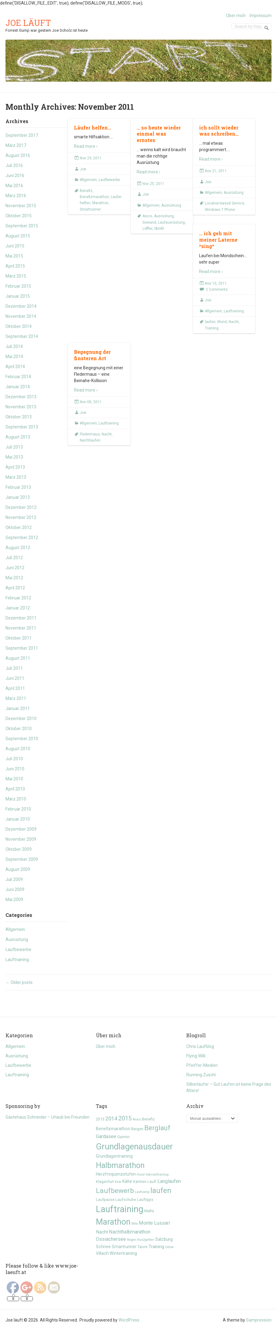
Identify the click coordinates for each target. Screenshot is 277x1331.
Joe (83, 169)
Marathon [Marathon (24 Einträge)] (113, 1222)
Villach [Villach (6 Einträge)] (102, 1253)
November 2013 (20, 406)
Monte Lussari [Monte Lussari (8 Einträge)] (154, 1223)
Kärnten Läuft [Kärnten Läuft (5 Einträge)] (144, 1181)
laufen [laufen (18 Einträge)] (160, 1190)
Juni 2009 (14, 889)
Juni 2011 (14, 678)
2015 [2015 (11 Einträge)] (125, 1118)
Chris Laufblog (200, 1046)
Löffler (147, 228)
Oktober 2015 (18, 215)
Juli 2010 (14, 758)
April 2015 (15, 266)
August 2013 (17, 437)
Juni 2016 (14, 175)
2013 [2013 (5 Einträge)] (100, 1119)
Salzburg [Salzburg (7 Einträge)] (164, 1239)
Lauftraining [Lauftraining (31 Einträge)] (119, 1209)
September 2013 (21, 426)
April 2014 (15, 366)
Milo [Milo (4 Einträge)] (134, 1224)
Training (212, 328)
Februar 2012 (18, 597)
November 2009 (20, 839)
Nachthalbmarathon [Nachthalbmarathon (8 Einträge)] (129, 1232)
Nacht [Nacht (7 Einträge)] (102, 1232)
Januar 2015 (17, 296)
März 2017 (15, 145)
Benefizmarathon (94, 197)
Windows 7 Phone (220, 210)
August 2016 (17, 155)
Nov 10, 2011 (216, 283)
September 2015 (21, 225)
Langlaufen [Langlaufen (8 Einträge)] (169, 1181)
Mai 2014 (14, 356)
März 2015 (15, 276)
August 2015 (17, 235)
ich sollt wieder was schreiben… (219, 130)
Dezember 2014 (21, 306)
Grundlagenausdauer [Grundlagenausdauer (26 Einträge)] (134, 1147)
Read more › (85, 146)
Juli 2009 (14, 879)
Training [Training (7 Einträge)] (156, 1246)
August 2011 (17, 658)
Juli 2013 (14, 447)
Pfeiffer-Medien (202, 1065)
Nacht (234, 322)
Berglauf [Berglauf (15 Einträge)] (157, 1128)
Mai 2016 (14, 185)
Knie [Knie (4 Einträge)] (118, 1182)
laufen (210, 322)
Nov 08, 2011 (91, 402)
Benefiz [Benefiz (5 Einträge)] (148, 1119)
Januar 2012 (17, 607)
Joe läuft (28, 22)
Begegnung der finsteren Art (92, 355)
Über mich (236, 15)
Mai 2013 (14, 457)
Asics (147, 216)
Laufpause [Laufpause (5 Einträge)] (105, 1199)
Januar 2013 (17, 497)
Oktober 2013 (18, 416)
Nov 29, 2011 (91, 158)
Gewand (149, 222)
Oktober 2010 (18, 728)
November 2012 (20, 517)
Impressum (261, 15)
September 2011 (21, 648)
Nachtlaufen (90, 440)
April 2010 (15, 788)
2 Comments (217, 289)
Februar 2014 (18, 376)
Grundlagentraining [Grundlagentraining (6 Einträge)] (114, 1156)
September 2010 (21, 738)
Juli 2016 (14, 165)
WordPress (128, 1320)
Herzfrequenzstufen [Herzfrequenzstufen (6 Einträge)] (116, 1174)
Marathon (100, 203)
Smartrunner (90, 209)
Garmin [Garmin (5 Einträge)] (123, 1136)
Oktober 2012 (18, 527)
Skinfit (159, 228)
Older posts (19, 982)
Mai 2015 (14, 256)
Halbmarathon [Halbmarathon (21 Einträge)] (120, 1165)
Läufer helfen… (92, 127)
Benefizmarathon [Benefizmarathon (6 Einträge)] (113, 1128)
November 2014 (20, 316)
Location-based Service (224, 203)
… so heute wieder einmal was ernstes (159, 134)
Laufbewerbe (18, 949)
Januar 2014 (17, 386)
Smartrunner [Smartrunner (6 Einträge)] (124, 1246)
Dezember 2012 (21, 507)
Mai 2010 (14, 778)
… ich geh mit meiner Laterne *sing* (218, 239)
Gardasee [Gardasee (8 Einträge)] (106, 1136)
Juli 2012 (14, 557)
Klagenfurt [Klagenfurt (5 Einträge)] (105, 1181)
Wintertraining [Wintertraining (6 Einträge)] (123, 1253)
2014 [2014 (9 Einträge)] (111, 1119)
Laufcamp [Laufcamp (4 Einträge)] (142, 1192)
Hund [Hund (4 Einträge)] (141, 1175)
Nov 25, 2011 (153, 184)
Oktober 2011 (18, 638)
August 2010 (17, 748)
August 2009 (17, 869)
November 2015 (20, 205)
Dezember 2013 (21, 396)
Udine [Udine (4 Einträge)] (169, 1247)
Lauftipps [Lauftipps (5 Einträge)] (145, 1199)
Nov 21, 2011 (216, 171)
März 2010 (15, 799)
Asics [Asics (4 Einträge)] (137, 1119)
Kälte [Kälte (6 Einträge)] (127, 1181)
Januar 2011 (17, 708)
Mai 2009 (14, 899)
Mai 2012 (14, 577)
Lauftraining (17, 959)
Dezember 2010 (21, 718)
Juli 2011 (14, 668)
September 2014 (21, 336)
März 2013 (15, 477)
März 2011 (15, 698)
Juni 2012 (14, 567)
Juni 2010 (14, 768)
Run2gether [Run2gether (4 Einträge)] (145, 1240)
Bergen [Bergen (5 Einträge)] (137, 1129)
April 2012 (15, 587)
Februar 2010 (18, 809)
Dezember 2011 (21, 618)
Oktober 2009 (18, 849)
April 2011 (15, 688)
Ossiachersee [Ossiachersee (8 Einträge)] (111, 1239)
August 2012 (17, 547)
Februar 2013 (18, 487)
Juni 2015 (14, 245)
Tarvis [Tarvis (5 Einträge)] (143, 1246)
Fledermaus (90, 434)
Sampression (259, 1320)
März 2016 (15, 195)
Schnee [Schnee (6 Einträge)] (103, 1246)
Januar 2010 (17, 819)
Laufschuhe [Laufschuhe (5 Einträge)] (125, 1199)
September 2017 (21, 135)
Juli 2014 (14, 346)
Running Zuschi (201, 1074)
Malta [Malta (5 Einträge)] (149, 1211)
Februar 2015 (18, 286)
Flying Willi (195, 1055)
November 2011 (20, 628)
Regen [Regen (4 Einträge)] (131, 1240)
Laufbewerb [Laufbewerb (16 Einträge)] (115, 1191)
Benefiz (86, 191)
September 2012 (21, 537)
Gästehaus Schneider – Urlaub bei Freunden (47, 1117)
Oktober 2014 (18, 326)
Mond (222, 322)
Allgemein (15, 929)
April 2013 (15, 467)
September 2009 (21, 859)
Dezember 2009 (21, 829)
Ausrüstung (16, 939)
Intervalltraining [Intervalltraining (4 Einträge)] (157, 1175)
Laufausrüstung (171, 222)
